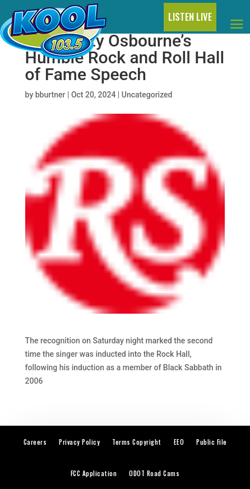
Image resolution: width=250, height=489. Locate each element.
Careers (35, 441)
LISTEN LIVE (190, 17)
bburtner (50, 94)
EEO (179, 441)
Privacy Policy (79, 441)
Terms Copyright (136, 441)
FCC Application (94, 473)
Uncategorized (147, 94)
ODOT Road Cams (154, 473)
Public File (211, 441)
